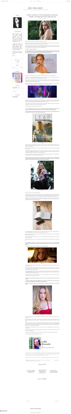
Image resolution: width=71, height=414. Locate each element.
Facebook (56, 357)
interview (43, 360)
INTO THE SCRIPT (35, 8)
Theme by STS (39, 412)
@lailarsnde (50, 357)
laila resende (47, 360)
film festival (35, 360)
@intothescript (3, 410)
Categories (15, 91)
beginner (31, 360)
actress (28, 360)
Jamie (34, 45)
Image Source (42, 98)
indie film (39, 360)
